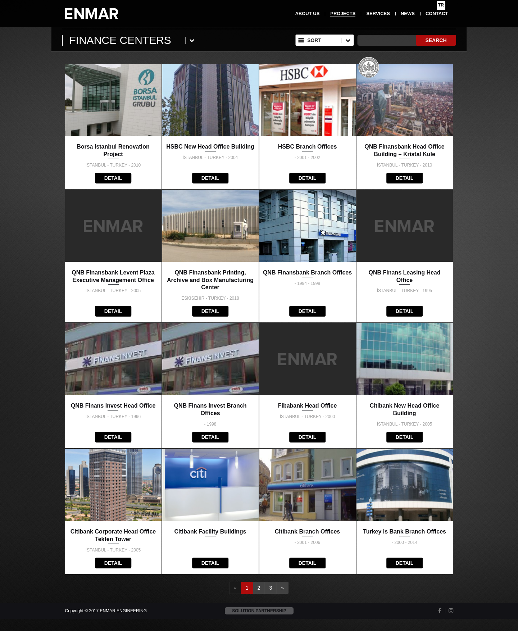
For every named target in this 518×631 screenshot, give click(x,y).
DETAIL (113, 178)
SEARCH (435, 40)
